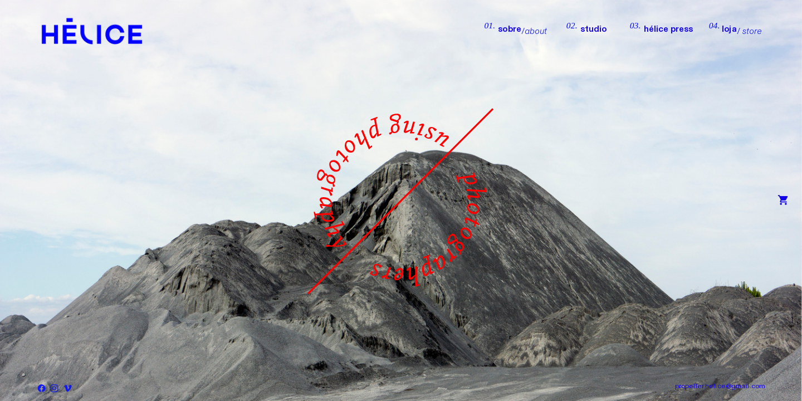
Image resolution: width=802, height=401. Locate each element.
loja (729, 29)
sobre (509, 29)
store (751, 31)
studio (605, 29)
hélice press (668, 29)
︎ (783, 201)
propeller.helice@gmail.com (720, 386)
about (536, 31)
